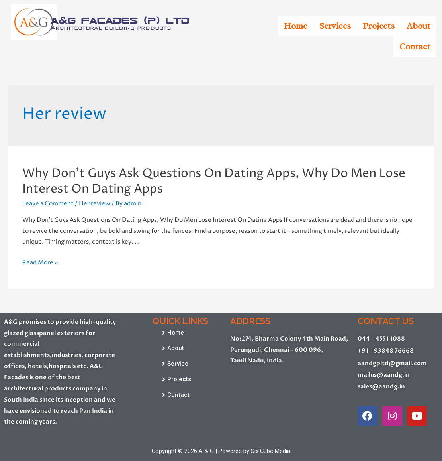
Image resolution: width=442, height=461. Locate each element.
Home (295, 26)
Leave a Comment (48, 203)
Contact (414, 46)
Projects (379, 26)
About (418, 26)
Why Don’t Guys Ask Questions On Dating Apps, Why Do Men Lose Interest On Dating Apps (213, 181)
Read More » (40, 262)
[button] (173, 333)
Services (335, 26)
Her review (94, 203)
